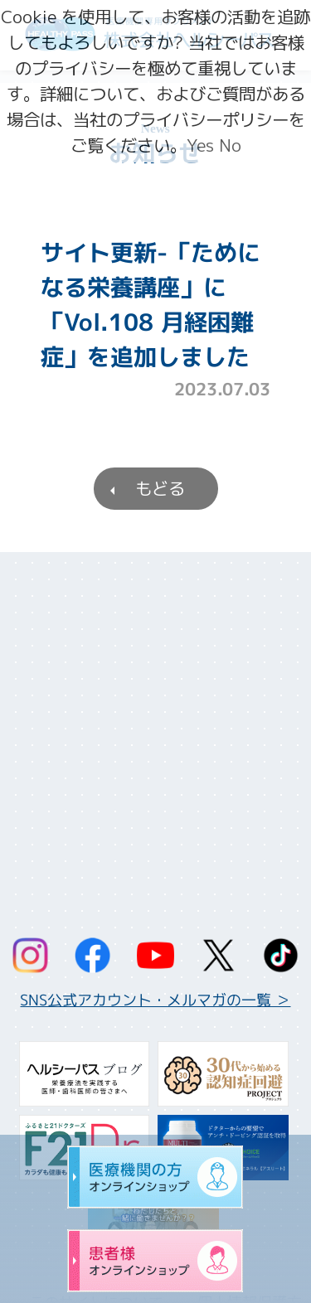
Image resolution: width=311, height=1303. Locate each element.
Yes (200, 145)
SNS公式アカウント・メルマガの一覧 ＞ (155, 1000)
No (230, 145)
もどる (159, 489)
